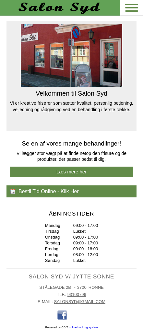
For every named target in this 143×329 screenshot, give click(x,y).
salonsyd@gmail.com (79, 301)
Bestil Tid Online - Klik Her (48, 191)
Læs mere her (71, 171)
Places (75, 315)
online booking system (83, 327)
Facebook (62, 315)
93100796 (76, 294)
